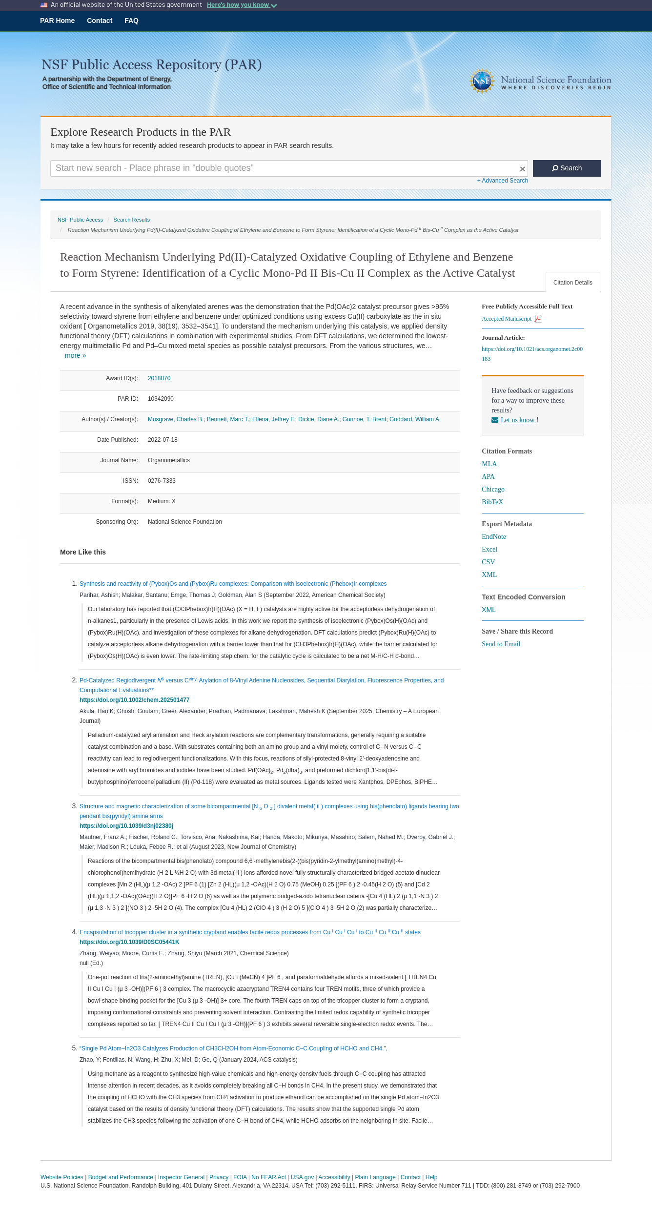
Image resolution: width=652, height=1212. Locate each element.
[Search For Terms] (289, 168)
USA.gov (302, 1177)
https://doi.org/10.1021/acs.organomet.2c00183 (532, 354)
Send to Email (501, 644)
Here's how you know (242, 4)
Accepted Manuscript (512, 318)
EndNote (494, 536)
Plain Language (375, 1177)
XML (489, 574)
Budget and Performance (120, 1177)
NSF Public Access (80, 220)
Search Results (131, 220)
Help (432, 1177)
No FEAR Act (268, 1177)
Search (567, 168)
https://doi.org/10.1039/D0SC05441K (131, 942)
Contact (99, 20)
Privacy (218, 1177)
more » (75, 355)
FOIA (239, 1177)
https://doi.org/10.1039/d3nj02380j (128, 825)
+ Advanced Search (502, 180)
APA (488, 476)
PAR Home (57, 20)
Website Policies (62, 1177)
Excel (489, 549)
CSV (488, 562)
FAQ (131, 20)
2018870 (159, 378)
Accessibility (334, 1177)
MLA (489, 464)
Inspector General (181, 1177)
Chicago (493, 489)
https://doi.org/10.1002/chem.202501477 (136, 700)
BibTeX (492, 502)
